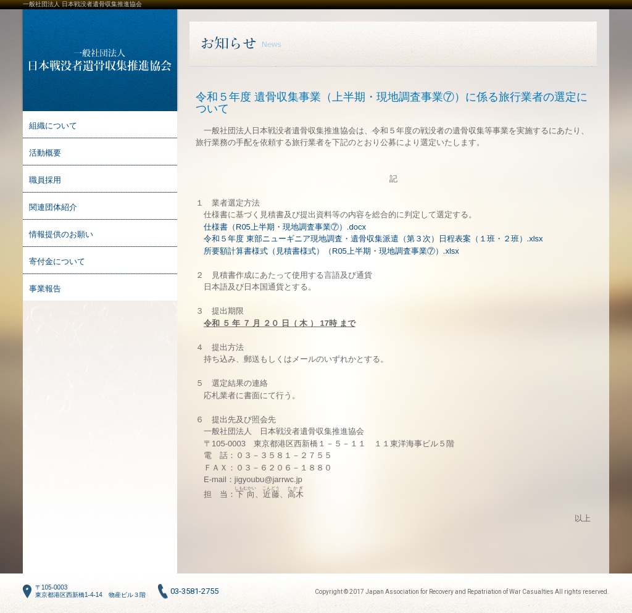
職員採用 (45, 180)
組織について (53, 125)
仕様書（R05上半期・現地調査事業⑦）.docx (285, 226)
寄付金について (57, 261)
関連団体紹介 (53, 207)
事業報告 (45, 288)
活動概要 (45, 152)
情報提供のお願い (61, 234)
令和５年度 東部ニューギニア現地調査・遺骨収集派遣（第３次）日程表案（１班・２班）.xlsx (373, 238)
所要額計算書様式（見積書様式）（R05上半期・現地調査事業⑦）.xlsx (331, 251)
